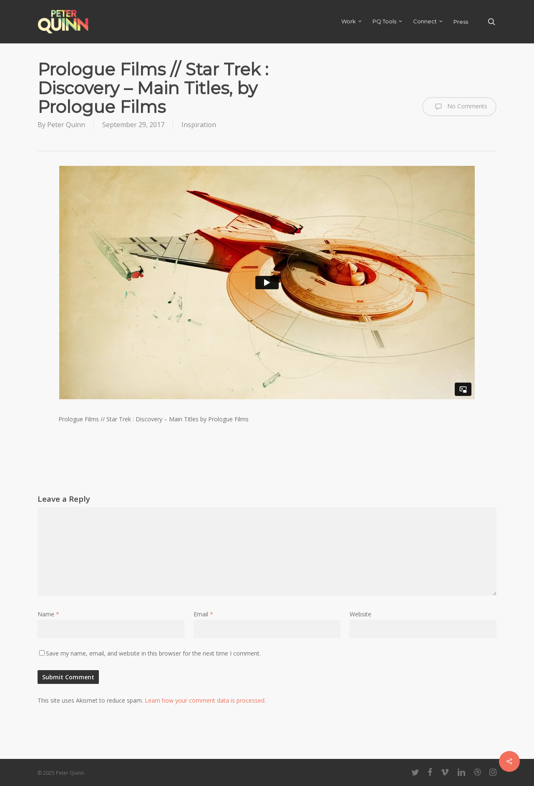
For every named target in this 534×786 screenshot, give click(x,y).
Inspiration (198, 124)
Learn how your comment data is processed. (205, 700)
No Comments (459, 106)
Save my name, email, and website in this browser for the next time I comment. (153, 653)
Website (360, 614)
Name (48, 614)
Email (203, 614)
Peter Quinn (66, 124)
